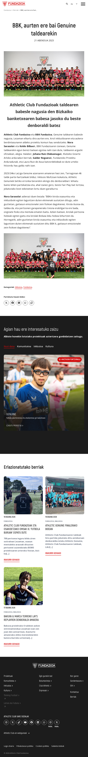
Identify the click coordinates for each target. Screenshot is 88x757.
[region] (44, 255)
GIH (73, 685)
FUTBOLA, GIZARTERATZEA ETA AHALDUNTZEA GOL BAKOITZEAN (25, 418)
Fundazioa (7, 10)
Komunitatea (10, 681)
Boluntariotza (46, 681)
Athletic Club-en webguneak (17, 733)
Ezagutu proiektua (15, 425)
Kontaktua (74, 692)
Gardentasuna (77, 681)
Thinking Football (12, 695)
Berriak (15, 10)
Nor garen (74, 676)
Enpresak (44, 690)
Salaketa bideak (57, 746)
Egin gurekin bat (45, 676)
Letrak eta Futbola (12, 703)
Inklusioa (18, 287)
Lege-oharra (9, 746)
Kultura (8, 690)
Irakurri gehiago (12, 559)
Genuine (11, 414)
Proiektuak (8, 676)
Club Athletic (45, 685)
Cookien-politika (42, 746)
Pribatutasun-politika (24, 746)
